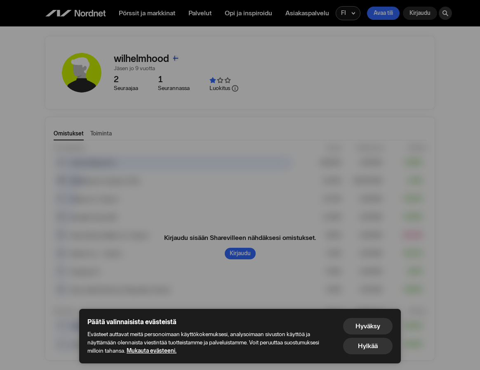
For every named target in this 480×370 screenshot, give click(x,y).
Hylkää (368, 346)
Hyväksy (367, 326)
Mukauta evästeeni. (151, 350)
